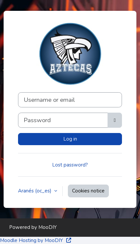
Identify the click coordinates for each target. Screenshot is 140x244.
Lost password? (70, 165)
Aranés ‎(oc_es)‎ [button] (35, 191)
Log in (70, 139)
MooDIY (47, 227)
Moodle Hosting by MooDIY (36, 240)
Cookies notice (88, 191)
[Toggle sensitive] (115, 120)
